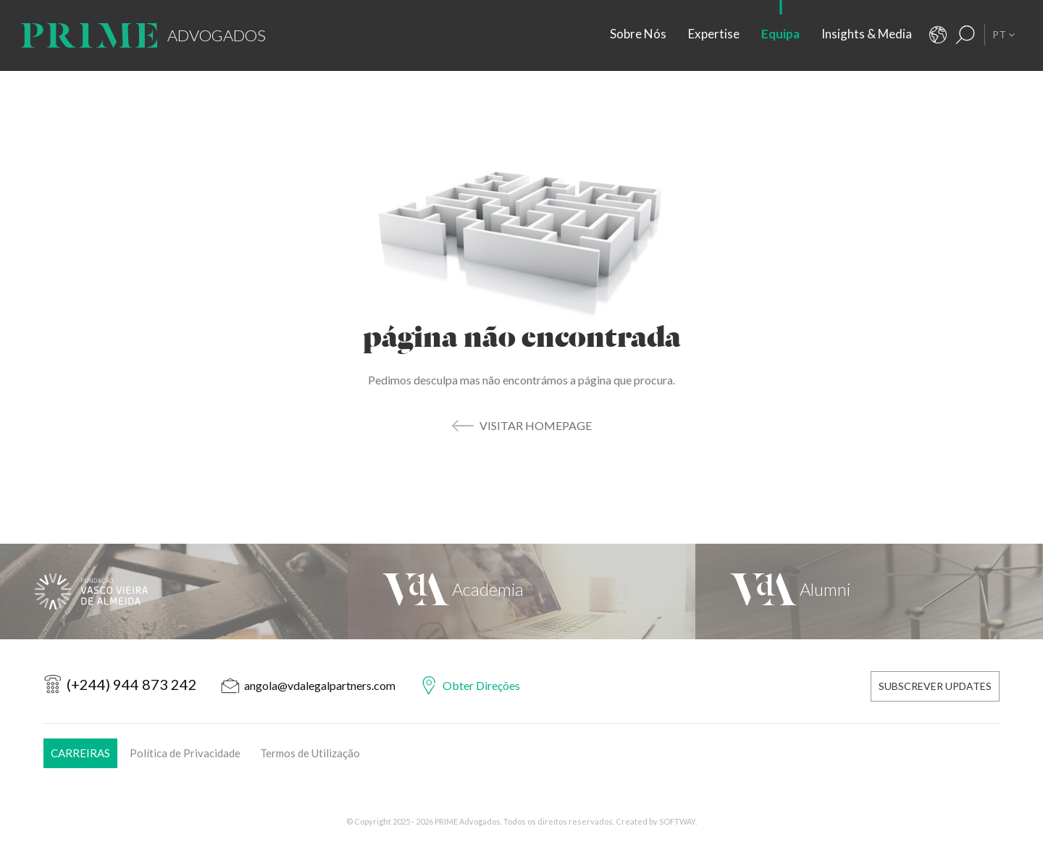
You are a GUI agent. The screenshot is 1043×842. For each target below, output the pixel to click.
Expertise (714, 33)
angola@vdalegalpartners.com (319, 685)
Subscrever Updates (935, 686)
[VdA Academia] (521, 591)
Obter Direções (481, 685)
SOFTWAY (677, 821)
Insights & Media (866, 33)
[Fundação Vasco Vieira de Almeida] (174, 591)
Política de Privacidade (185, 752)
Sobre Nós (638, 33)
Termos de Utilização (310, 752)
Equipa (780, 33)
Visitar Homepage (535, 425)
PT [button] (1003, 34)
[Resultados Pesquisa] (965, 35)
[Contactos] (938, 35)
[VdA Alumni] (869, 591)
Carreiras (80, 752)
